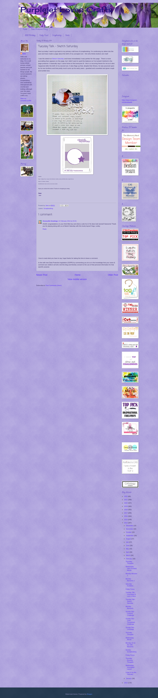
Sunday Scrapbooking (131, 651)
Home (25, 29)
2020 (126, 503)
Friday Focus (130, 589)
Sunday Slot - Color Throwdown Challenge (130, 621)
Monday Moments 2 (130, 580)
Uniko (67, 35)
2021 (126, 500)
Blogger (89, 694)
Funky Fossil (43, 35)
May (127, 549)
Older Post (113, 275)
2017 (126, 513)
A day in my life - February (131, 673)
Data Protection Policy (39, 29)
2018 (126, 509)
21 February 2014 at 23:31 (67, 221)
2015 (126, 519)
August (128, 539)
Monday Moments (129, 607)
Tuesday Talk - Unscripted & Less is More (131, 594)
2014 (126, 523)
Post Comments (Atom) (54, 285)
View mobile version (77, 279)
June (128, 545)
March (128, 555)
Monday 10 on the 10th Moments (130, 645)
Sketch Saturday (58, 59)
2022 (126, 496)
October (129, 532)
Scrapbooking (56, 35)
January (129, 678)
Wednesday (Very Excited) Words (131, 568)
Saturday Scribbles (129, 585)
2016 (126, 516)
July (127, 542)
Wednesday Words (130, 639)
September (130, 535)
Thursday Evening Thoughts (129, 660)
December (130, 526)
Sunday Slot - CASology (130, 628)
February (129, 559)
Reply (45, 229)
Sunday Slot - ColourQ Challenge (130, 613)
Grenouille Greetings (50, 221)
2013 (126, 683)
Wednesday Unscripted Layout (130, 667)
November (130, 529)
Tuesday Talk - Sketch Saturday (131, 601)
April (128, 552)
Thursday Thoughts (129, 562)
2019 (126, 506)
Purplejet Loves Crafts (66, 9)
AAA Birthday (30, 35)
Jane (24, 54)
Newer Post (41, 275)
